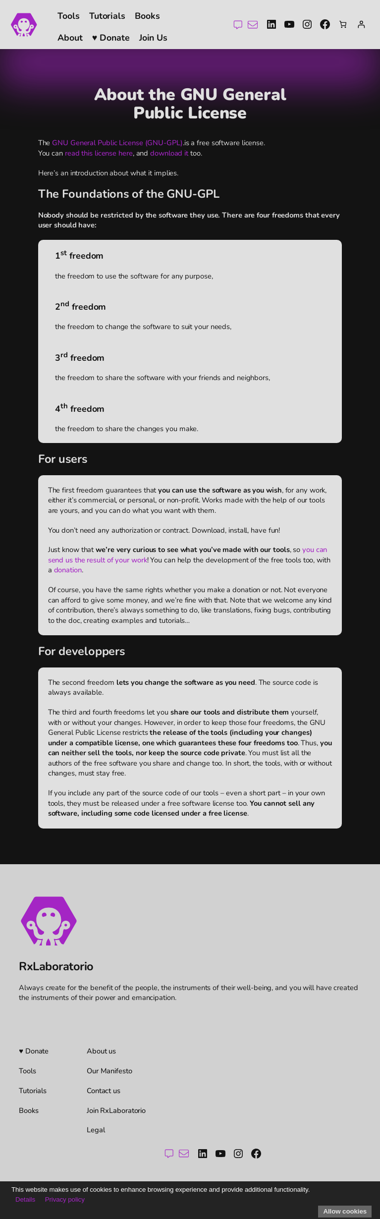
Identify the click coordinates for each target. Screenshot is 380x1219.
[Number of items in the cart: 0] (343, 24)
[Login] (361, 24)
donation (68, 570)
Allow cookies (345, 1211)
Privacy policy (65, 1199)
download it (169, 153)
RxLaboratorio (56, 966)
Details (25, 1199)
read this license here (99, 153)
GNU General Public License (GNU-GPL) (117, 143)
